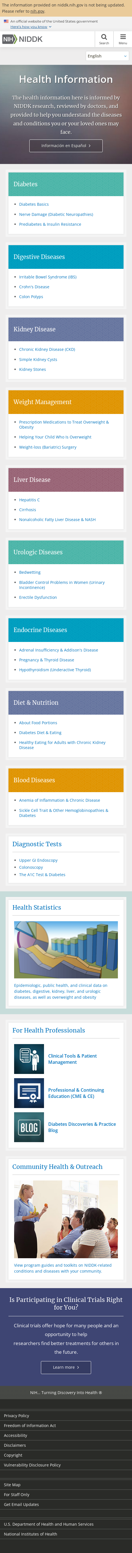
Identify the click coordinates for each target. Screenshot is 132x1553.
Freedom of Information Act (30, 1425)
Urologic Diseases (38, 552)
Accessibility (15, 1435)
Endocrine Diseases (40, 629)
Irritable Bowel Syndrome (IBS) (47, 277)
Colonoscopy (31, 867)
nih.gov (37, 11)
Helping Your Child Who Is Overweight (55, 437)
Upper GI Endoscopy (38, 860)
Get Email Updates (21, 1504)
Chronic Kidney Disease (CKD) (47, 349)
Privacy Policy (16, 1415)
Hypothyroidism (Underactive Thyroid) (55, 669)
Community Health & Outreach (57, 1167)
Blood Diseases (34, 780)
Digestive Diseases (39, 256)
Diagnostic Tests (37, 844)
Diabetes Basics (34, 204)
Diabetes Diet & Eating (40, 732)
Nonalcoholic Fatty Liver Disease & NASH (57, 519)
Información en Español (63, 145)
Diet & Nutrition (36, 702)
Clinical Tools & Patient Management (72, 1059)
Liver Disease (32, 479)
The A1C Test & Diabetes (42, 874)
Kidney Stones (32, 369)
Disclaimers (15, 1445)
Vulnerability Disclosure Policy (32, 1465)
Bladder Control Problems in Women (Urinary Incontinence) (62, 585)
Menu (122, 39)
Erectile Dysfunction (38, 597)
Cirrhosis (27, 509)
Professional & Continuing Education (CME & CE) (76, 1093)
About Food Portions (38, 722)
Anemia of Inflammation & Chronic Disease (59, 800)
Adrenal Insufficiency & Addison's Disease (58, 650)
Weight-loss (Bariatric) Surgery (47, 447)
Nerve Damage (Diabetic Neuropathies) (56, 214)
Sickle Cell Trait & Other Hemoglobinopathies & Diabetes (63, 813)
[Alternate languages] (107, 56)
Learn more (70, 1369)
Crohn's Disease (34, 286)
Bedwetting (30, 572)
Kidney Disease (35, 329)
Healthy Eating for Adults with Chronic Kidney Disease (62, 745)
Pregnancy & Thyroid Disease (46, 660)
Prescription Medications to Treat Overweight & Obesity (64, 424)
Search (104, 39)
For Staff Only (16, 1494)
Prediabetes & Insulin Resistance (50, 224)
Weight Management (43, 402)
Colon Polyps (31, 296)
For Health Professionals (48, 1030)
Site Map (12, 1484)
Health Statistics (36, 907)
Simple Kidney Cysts (38, 359)
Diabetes (26, 184)
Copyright (13, 1455)
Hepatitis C (29, 499)
